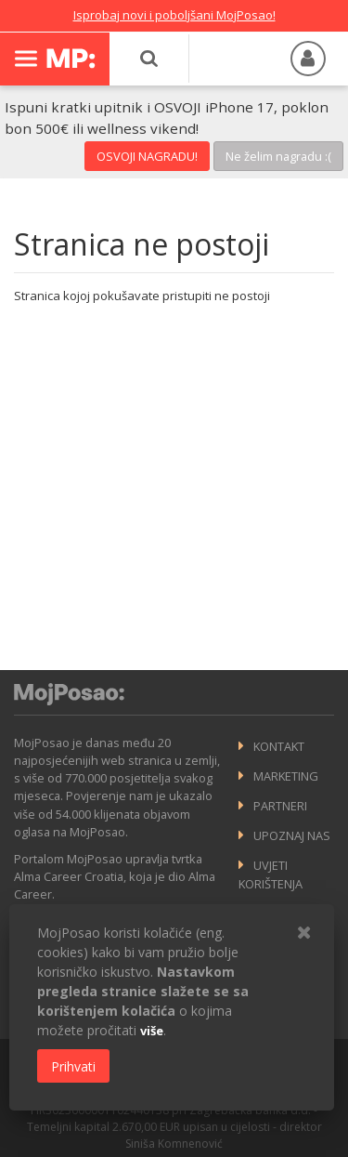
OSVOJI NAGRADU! (147, 156)
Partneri (280, 805)
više (151, 1030)
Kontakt (278, 746)
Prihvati (73, 1066)
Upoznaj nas (291, 835)
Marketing (285, 776)
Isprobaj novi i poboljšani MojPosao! (174, 15)
